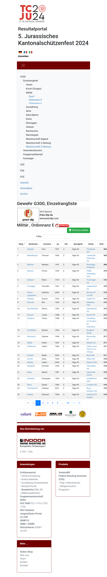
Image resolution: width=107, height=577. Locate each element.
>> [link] (79, 403)
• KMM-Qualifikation (30, 493)
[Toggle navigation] (23, 65)
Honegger (31, 286)
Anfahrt (24, 562)
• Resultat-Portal (28, 486)
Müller (29, 343)
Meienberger (32, 255)
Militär (29, 92)
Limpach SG (92, 385)
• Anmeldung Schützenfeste (34, 482)
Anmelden (23, 56)
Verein (29, 84)
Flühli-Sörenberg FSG (91, 273)
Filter (53, 236)
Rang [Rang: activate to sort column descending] (21, 244)
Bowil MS (91, 355)
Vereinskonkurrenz (32, 150)
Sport (31, 96)
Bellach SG (91, 343)
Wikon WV (91, 359)
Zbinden (30, 249)
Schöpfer (31, 378)
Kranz (29, 119)
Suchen (24, 193)
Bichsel (30, 271)
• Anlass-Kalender (29, 479)
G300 (23, 76)
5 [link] (57, 403)
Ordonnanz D (35, 99)
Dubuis (30, 394)
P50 (22, 170)
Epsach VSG (92, 362)
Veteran (30, 127)
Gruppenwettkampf (33, 154)
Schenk (30, 355)
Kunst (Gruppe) (33, 88)
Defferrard (31, 346)
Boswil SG (91, 315)
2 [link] (43, 403)
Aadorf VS (91, 299)
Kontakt (24, 565)
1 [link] (38, 403)
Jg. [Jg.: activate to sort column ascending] (58, 244)
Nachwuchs (32, 131)
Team (23, 558)
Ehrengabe (31, 123)
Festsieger (28, 158)
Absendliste (26, 188)
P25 (22, 176)
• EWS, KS (31, 489)
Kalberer (30, 280)
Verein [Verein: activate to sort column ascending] (91, 244)
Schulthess (31, 330)
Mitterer (30, 264)
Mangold (31, 366)
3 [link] (47, 403)
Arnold (30, 359)
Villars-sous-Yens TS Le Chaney (92, 349)
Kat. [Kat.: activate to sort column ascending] (66, 244)
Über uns (24, 555)
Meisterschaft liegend (37, 139)
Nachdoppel (32, 135)
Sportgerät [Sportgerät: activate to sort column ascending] (78, 244)
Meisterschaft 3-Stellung (38, 146)
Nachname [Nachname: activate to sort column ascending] (33, 244)
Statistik (24, 182)
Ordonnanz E (35, 103)
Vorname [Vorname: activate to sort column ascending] (47, 244)
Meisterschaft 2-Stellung (38, 143)
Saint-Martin (32, 115)
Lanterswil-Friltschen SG (91, 258)
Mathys (30, 362)
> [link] (73, 403)
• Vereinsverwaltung (30, 476)
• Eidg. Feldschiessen (69, 482)
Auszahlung (32, 107)
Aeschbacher (32, 309)
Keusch (30, 315)
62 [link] (68, 403)
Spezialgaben (78, 230)
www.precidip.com (49, 218)
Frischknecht (32, 388)
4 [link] (52, 403)
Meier (29, 372)
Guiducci (30, 318)
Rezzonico (31, 336)
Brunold (30, 302)
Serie (28, 111)
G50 (22, 164)
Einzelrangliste (30, 80)
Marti (29, 385)
